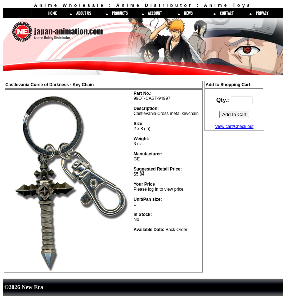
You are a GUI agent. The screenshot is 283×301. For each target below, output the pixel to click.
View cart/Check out (234, 126)
